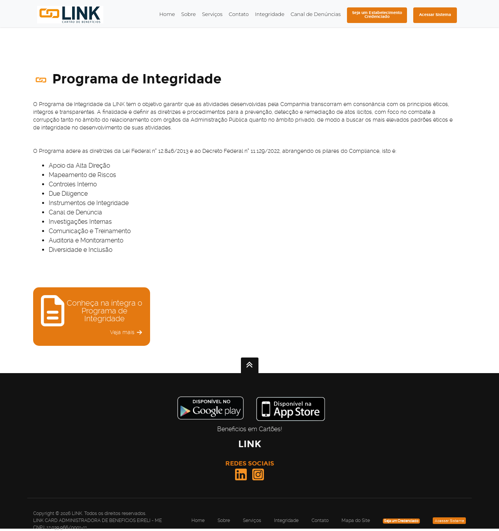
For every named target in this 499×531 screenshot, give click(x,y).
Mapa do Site (356, 520)
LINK (249, 444)
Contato (239, 14)
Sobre (188, 14)
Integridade (269, 14)
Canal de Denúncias (315, 14)
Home (167, 14)
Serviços (212, 14)
